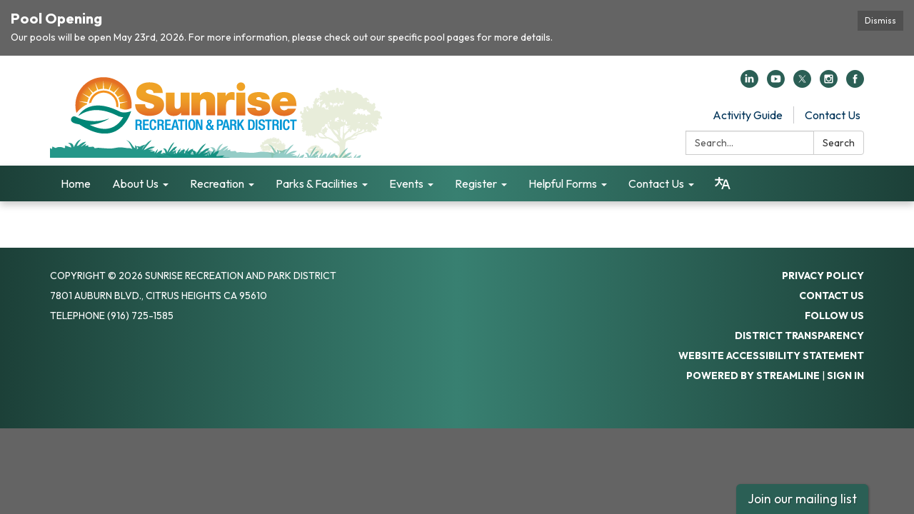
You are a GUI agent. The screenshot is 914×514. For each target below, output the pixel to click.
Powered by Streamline (753, 375)
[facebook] (855, 83)
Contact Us (832, 115)
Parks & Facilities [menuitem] (317, 183)
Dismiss (880, 20)
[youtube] (776, 83)
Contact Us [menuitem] (656, 183)
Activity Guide (748, 115)
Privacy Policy (823, 275)
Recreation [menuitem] (217, 183)
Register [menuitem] (476, 183)
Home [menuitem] (76, 183)
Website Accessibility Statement (771, 355)
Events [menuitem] (406, 183)
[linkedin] (749, 83)
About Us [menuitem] (135, 183)
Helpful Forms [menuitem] (562, 183)
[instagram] (829, 83)
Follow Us (834, 315)
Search (839, 142)
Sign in (845, 375)
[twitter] (802, 83)
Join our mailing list (802, 498)
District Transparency (799, 335)
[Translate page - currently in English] (722, 183)
